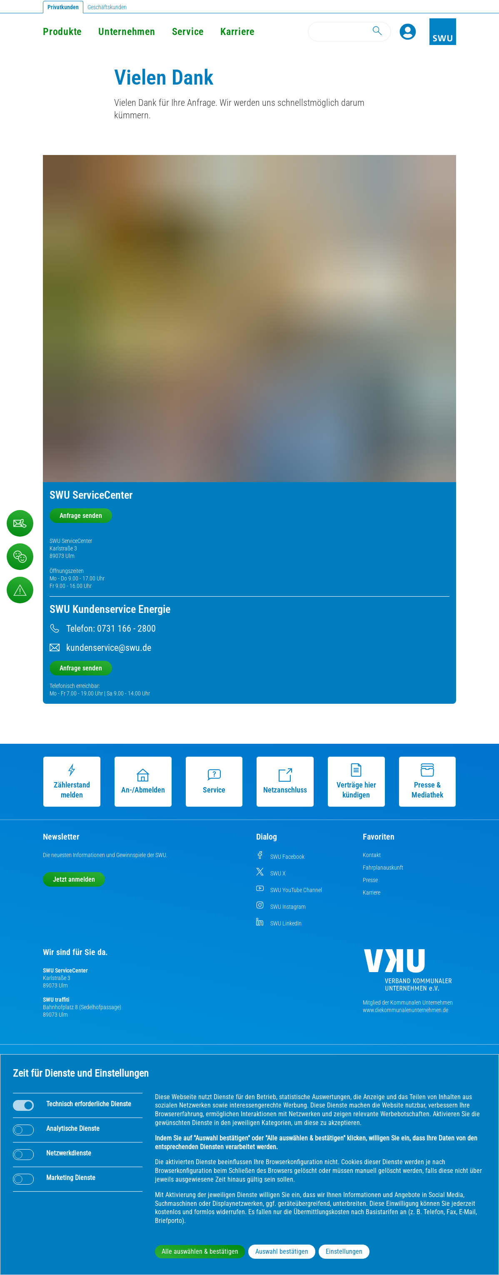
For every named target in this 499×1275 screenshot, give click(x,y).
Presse (370, 880)
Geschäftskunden (107, 7)
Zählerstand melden (72, 781)
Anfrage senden (81, 516)
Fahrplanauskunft (383, 867)
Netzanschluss (285, 781)
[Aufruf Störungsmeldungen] (20, 590)
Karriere (237, 32)
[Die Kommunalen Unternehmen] (408, 973)
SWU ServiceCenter (65, 970)
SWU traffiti (56, 999)
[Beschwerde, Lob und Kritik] (20, 523)
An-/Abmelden (143, 781)
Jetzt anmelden (74, 879)
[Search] (349, 32)
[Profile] (407, 31)
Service (188, 32)
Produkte (62, 32)
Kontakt (372, 855)
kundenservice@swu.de (108, 647)
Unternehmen (126, 32)
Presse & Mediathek (427, 781)
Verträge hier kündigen (356, 781)
